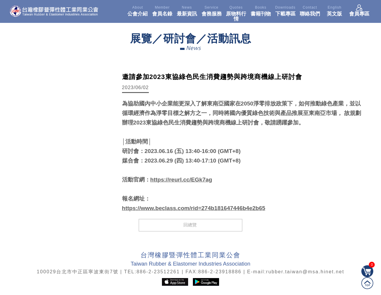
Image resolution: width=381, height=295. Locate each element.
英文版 (334, 10)
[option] (62, 105)
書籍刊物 (261, 10)
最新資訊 (187, 10)
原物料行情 (236, 12)
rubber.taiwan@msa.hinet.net (305, 271)
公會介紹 (137, 10)
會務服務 (211, 10)
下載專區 (285, 10)
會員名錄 (162, 10)
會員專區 (359, 10)
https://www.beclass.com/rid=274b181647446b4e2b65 (193, 208)
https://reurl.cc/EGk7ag (181, 179)
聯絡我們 (310, 10)
